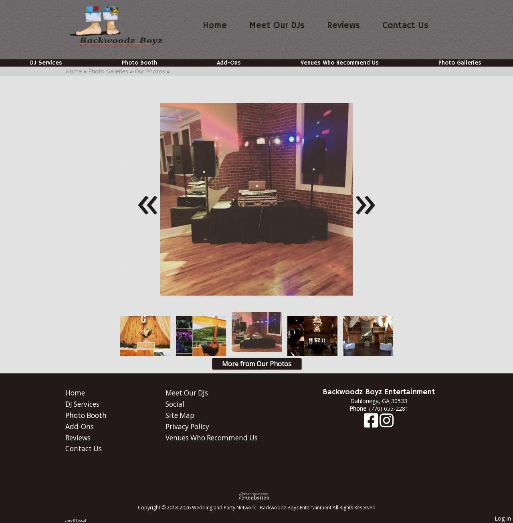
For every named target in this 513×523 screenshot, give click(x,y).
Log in (503, 518)
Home (215, 25)
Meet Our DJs (277, 25)
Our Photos (150, 71)
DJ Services (46, 63)
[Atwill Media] (256, 496)
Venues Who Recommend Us (340, 63)
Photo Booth (139, 63)
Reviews (343, 25)
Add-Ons (229, 63)
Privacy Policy (187, 426)
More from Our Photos (256, 363)
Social (175, 404)
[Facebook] (372, 424)
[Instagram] (387, 424)
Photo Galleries (459, 63)
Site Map (180, 415)
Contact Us (405, 25)
